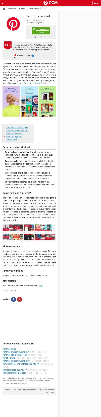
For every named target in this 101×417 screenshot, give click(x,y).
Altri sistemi (11, 139)
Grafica (22, 9)
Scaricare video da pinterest (15, 370)
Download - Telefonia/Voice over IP (31, 358)
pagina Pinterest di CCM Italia (30, 83)
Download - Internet (40, 361)
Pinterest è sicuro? (14, 133)
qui (40, 286)
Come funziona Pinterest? (17, 130)
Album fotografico (35, 9)
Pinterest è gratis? (14, 136)
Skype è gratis (9, 358)
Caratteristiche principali (17, 127)
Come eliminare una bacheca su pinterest (21, 364)
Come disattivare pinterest (14, 373)
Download (12, 9)
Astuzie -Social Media (37, 370)
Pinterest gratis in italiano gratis (17, 361)
